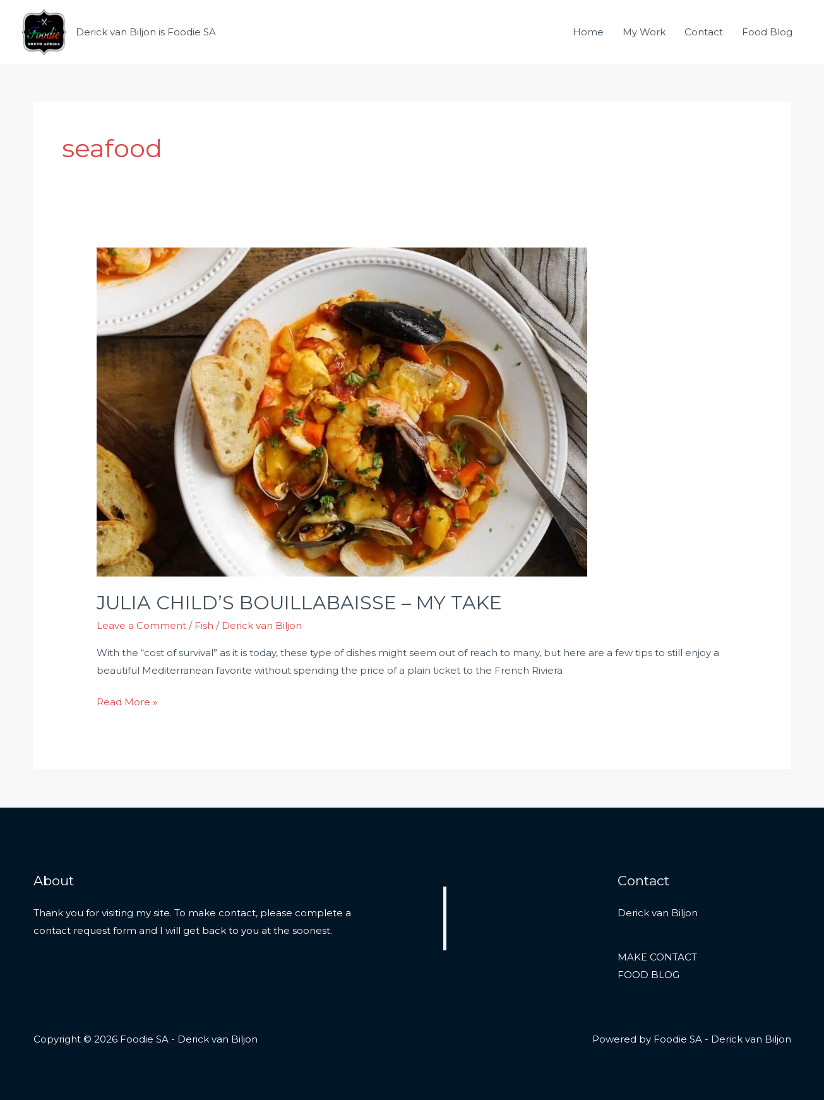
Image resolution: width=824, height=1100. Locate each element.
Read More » (127, 700)
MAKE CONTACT (657, 957)
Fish (203, 625)
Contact (703, 32)
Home (588, 32)
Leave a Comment (141, 625)
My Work (644, 32)
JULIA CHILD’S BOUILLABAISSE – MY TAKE (299, 602)
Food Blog (767, 32)
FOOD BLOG (648, 975)
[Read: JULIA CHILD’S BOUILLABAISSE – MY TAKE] (342, 411)
